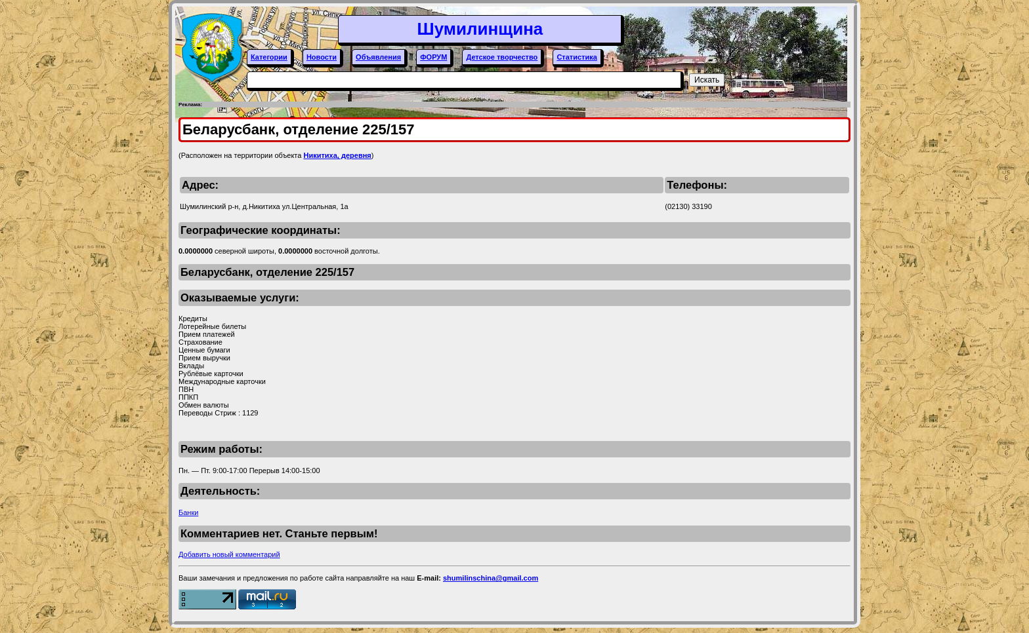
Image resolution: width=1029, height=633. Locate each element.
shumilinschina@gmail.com (490, 578)
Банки (188, 512)
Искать (706, 80)
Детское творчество (501, 57)
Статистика (576, 57)
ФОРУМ (433, 57)
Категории (269, 57)
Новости (321, 57)
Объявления (378, 57)
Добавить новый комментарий (229, 554)
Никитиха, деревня (337, 155)
